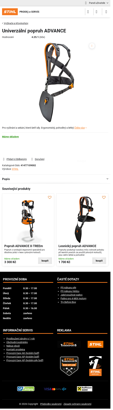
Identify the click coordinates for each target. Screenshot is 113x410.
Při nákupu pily (68, 287)
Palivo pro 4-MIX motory (73, 298)
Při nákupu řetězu (70, 291)
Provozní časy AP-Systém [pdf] (22, 356)
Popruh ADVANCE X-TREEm (23, 246)
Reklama (64, 330)
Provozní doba (15, 279)
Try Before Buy (68, 302)
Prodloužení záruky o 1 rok (20, 338)
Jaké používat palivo (71, 294)
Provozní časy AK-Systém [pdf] (22, 353)
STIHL (15, 169)
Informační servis (18, 330)
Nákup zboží (13, 345)
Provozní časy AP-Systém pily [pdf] (24, 360)
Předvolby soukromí (50, 404)
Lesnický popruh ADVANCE (77, 246)
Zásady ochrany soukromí (77, 404)
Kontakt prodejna (15, 349)
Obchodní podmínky (17, 342)
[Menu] (106, 11)
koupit (81, 147)
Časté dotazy (68, 279)
